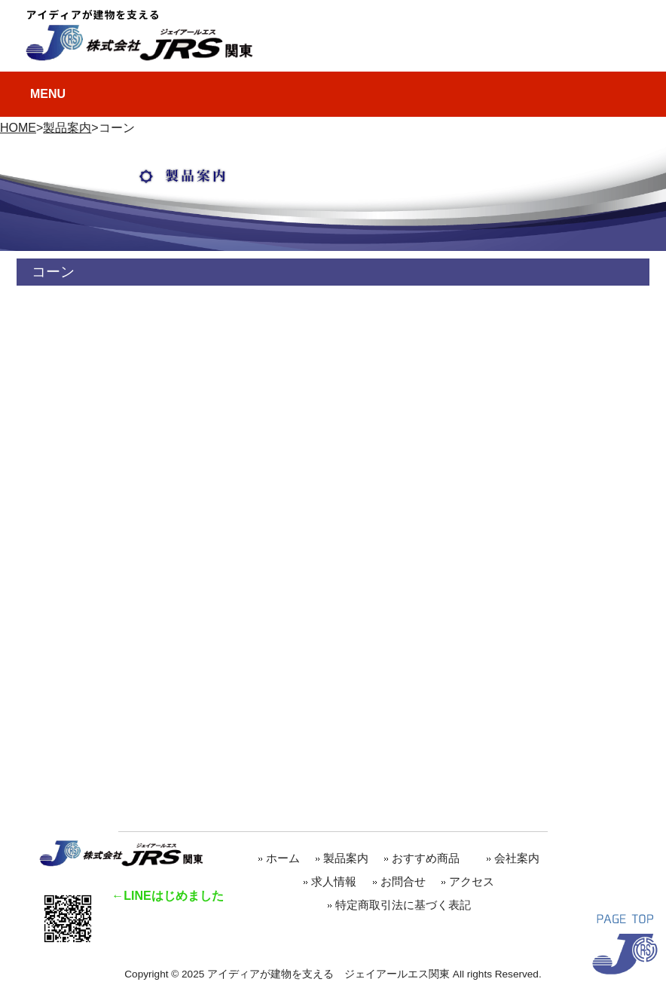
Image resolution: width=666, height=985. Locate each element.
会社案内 (516, 858)
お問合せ (403, 881)
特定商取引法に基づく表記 (403, 904)
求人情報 (333, 881)
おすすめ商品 (431, 858)
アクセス (471, 881)
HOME (18, 127)
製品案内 (67, 127)
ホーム (283, 858)
